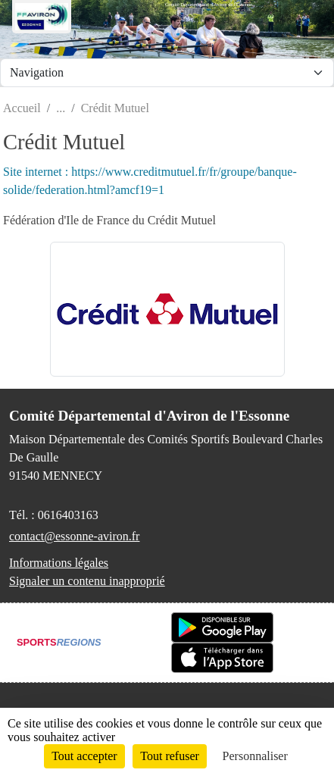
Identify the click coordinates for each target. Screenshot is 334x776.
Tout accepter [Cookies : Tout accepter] (84, 755)
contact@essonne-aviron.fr (74, 536)
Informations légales (58, 562)
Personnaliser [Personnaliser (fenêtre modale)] (255, 755)
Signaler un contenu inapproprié (87, 580)
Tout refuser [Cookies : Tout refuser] (169, 755)
